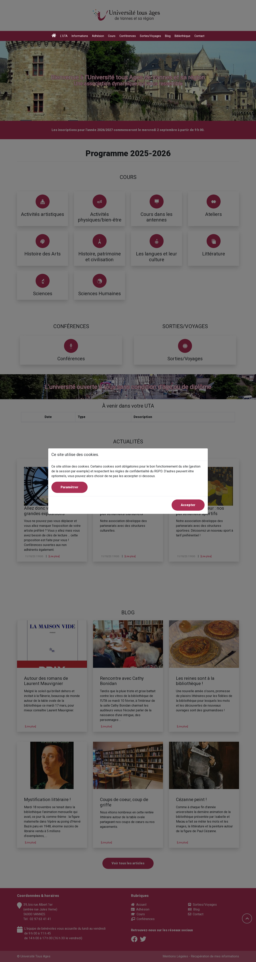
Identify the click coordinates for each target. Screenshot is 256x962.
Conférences (127, 36)
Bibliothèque (182, 36)
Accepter (188, 505)
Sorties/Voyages (150, 36)
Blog (168, 36)
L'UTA (64, 36)
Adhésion (98, 36)
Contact (199, 36)
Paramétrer (69, 487)
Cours (111, 36)
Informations (80, 36)
